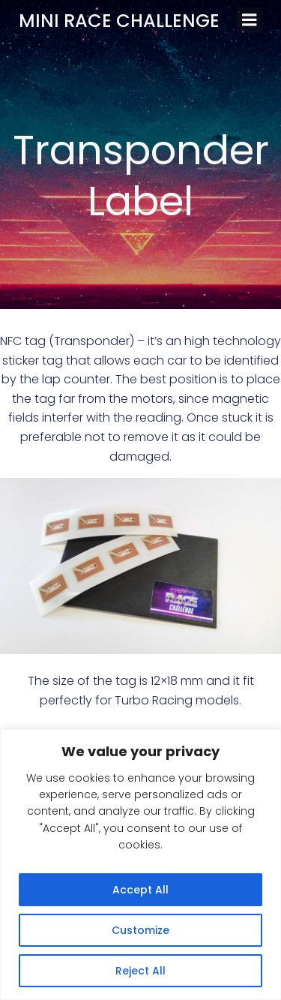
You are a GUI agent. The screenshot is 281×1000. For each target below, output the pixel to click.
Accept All (140, 889)
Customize (140, 930)
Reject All (140, 970)
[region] (140, 864)
